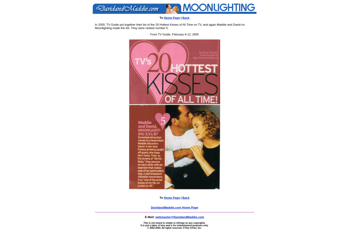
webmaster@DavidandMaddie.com (180, 217)
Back (185, 18)
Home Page (172, 18)
